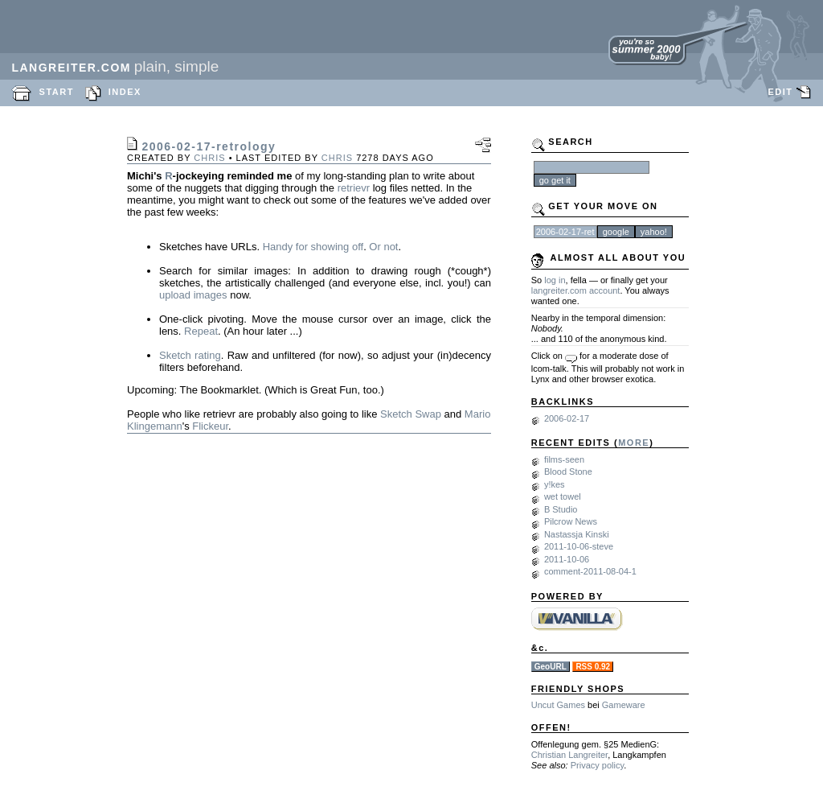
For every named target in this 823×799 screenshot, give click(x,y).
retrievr (354, 188)
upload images (193, 295)
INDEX (125, 92)
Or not (383, 247)
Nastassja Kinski (576, 534)
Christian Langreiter (569, 755)
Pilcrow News (570, 521)
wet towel (562, 496)
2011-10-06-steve (578, 546)
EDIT (780, 92)
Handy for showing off (313, 247)
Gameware (623, 705)
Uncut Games (558, 705)
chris (209, 158)
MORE (633, 442)
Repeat (201, 331)
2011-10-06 (566, 559)
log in (554, 280)
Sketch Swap (410, 414)
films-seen (564, 459)
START (56, 92)
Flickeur (210, 426)
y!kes (554, 484)
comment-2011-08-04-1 (590, 571)
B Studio (561, 509)
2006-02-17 (566, 418)
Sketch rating (190, 355)
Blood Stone (568, 471)
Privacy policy (597, 765)
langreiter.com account (575, 290)
